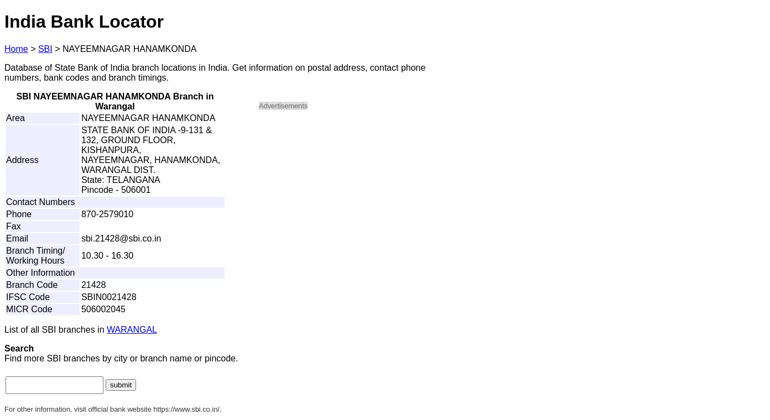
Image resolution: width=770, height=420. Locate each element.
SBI (45, 49)
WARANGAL (132, 329)
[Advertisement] (353, 196)
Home (16, 49)
